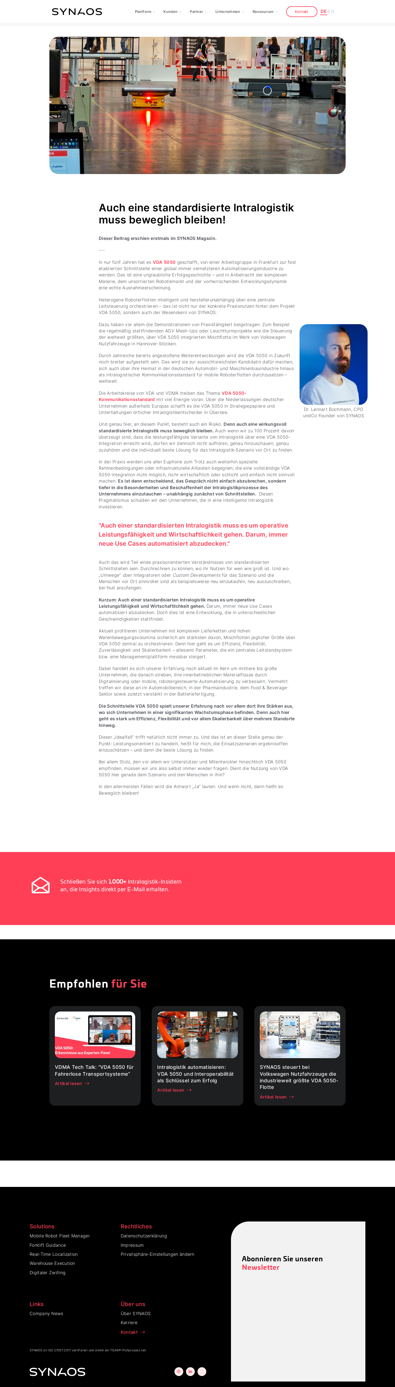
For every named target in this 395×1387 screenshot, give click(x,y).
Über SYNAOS (136, 1313)
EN (331, 11)
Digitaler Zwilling (48, 1272)
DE (324, 11)
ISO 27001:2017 (59, 1350)
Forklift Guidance (48, 1245)
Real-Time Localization (54, 1254)
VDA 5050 (164, 262)
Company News (46, 1313)
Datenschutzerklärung (144, 1236)
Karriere (129, 1322)
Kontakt (302, 11)
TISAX (114, 1350)
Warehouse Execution (52, 1263)
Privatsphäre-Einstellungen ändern (157, 1254)
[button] (145, 11)
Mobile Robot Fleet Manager (60, 1236)
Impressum (132, 1245)
